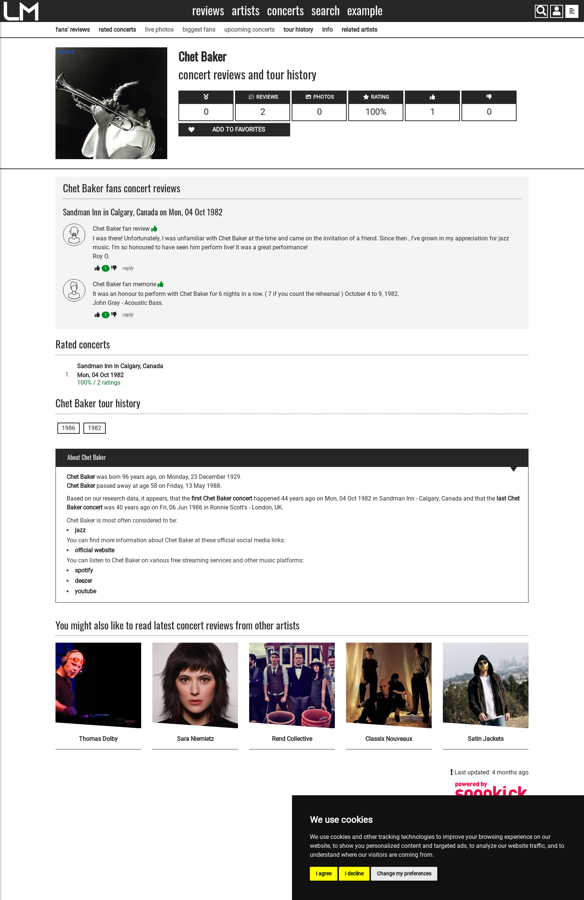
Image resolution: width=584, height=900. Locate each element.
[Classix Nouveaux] (389, 685)
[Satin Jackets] (486, 685)
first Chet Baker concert (221, 498)
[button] (557, 12)
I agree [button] (323, 874)
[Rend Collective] (292, 685)
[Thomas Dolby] (98, 685)
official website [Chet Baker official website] (94, 550)
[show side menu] (571, 11)
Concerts (285, 10)
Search (325, 10)
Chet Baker (202, 56)
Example (365, 10)
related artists (359, 29)
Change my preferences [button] (404, 874)
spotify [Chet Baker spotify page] (84, 570)
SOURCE (65, 52)
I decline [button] (354, 874)
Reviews (208, 10)
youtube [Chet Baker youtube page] (85, 591)
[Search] (541, 11)
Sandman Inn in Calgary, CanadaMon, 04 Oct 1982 (120, 371)
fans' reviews (72, 29)
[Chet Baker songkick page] (491, 793)
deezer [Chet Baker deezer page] (83, 580)
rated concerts (117, 29)
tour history (298, 29)
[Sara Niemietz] (195, 685)
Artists (246, 10)
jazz (80, 530)
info (327, 29)
